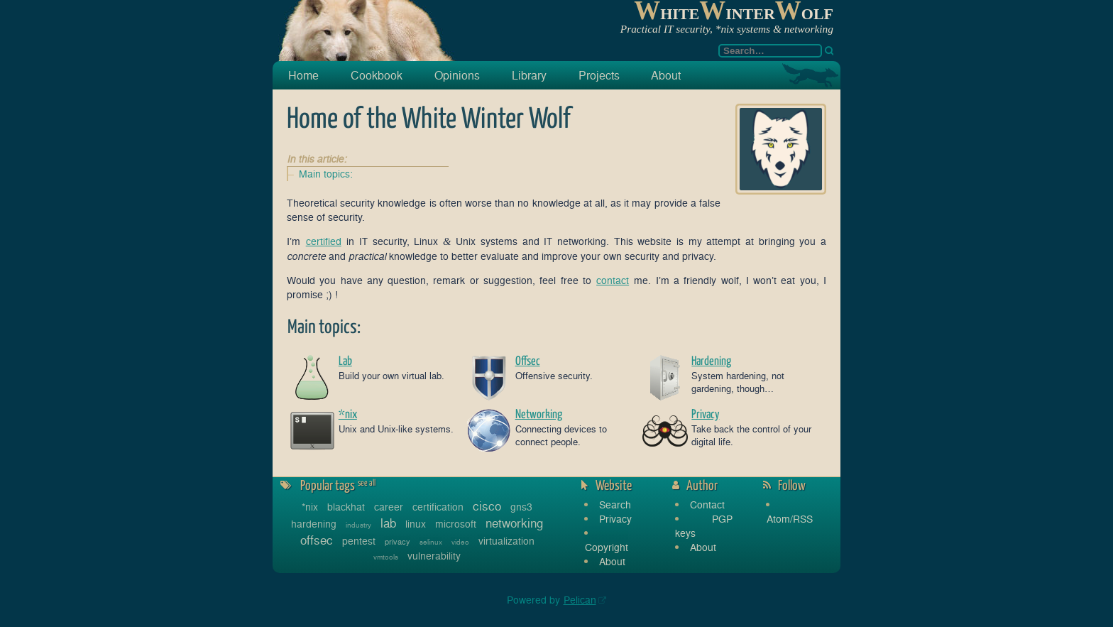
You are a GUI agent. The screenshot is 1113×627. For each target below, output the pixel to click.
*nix (310, 506)
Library (529, 75)
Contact (707, 504)
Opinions (457, 75)
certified (323, 241)
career (388, 506)
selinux (431, 542)
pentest (358, 540)
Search (615, 504)
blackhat (346, 506)
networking (514, 523)
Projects (599, 75)
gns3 (521, 506)
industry (358, 525)
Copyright (606, 547)
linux (415, 523)
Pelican (580, 599)
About (666, 75)
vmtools (385, 557)
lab (388, 523)
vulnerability (434, 555)
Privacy (615, 518)
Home (303, 75)
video (460, 542)
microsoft (455, 523)
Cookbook (376, 75)
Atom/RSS (790, 518)
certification (438, 506)
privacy (397, 541)
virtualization (506, 540)
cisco (487, 506)
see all (366, 483)
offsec (316, 540)
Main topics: (326, 173)
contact (612, 280)
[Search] (829, 50)
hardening (313, 523)
